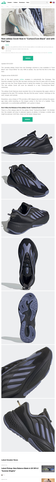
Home (3, 6)
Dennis (7, 45)
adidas (22, 79)
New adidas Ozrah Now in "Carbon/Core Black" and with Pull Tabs (32, 6)
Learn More (50, 52)
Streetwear (21, 2)
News (27, 2)
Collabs (15, 2)
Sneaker (10, 2)
